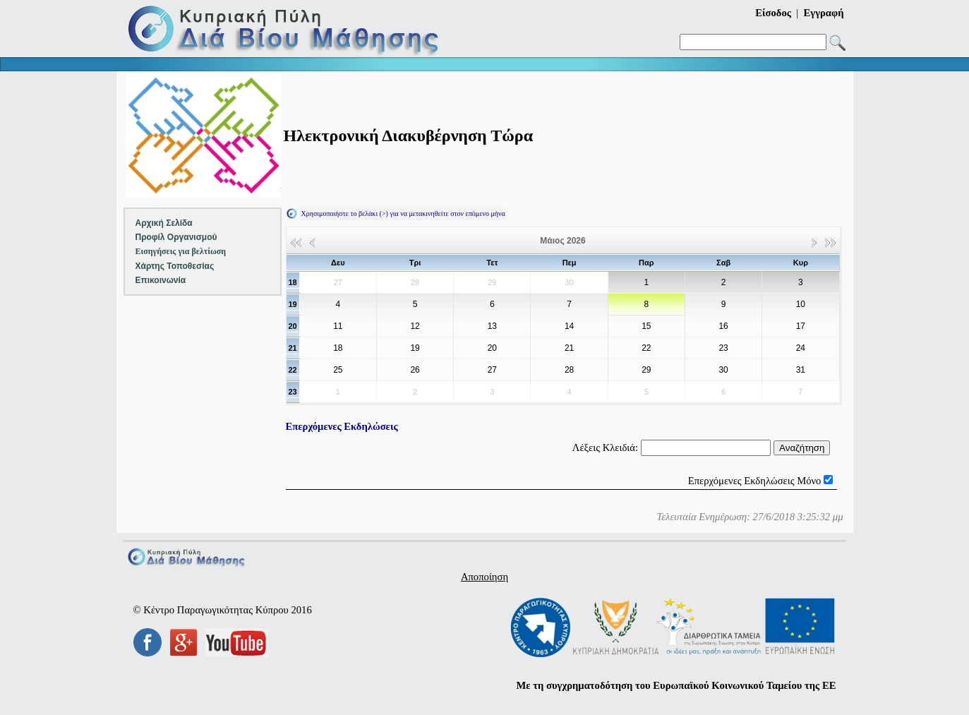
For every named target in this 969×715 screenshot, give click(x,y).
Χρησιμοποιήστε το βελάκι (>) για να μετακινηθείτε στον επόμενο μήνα (403, 213)
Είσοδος (773, 12)
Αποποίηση (484, 576)
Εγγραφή (824, 12)
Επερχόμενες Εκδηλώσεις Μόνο (754, 480)
